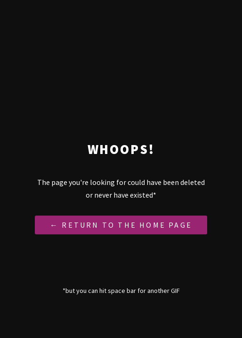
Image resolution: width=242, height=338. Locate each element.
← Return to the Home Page (121, 225)
